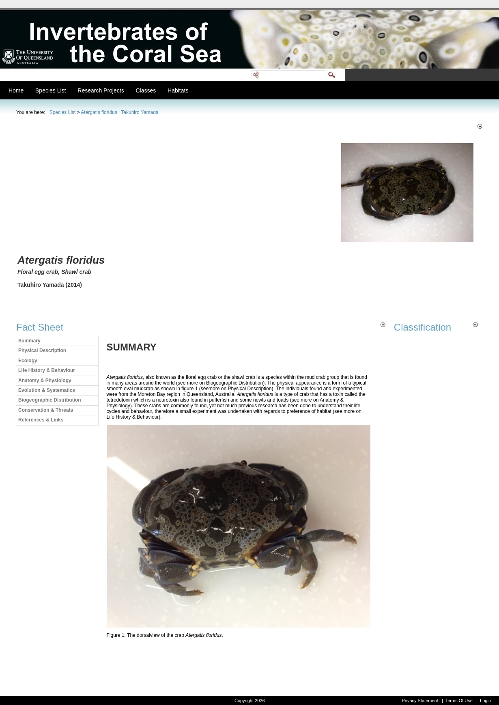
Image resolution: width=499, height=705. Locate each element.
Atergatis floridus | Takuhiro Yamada (119, 112)
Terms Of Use (459, 700)
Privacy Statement (420, 700)
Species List (62, 112)
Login (485, 700)
